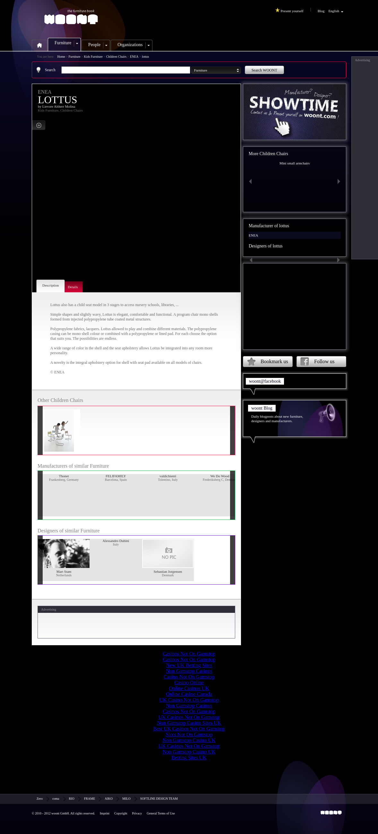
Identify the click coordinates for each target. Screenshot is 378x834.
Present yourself (290, 10)
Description (50, 285)
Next (340, 181)
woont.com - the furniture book (73, 17)
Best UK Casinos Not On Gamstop (189, 728)
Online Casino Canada (189, 694)
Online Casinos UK (189, 688)
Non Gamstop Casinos (189, 671)
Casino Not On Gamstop (189, 677)
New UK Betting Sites (189, 665)
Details (73, 287)
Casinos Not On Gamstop (189, 653)
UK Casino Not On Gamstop (189, 700)
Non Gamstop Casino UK (189, 740)
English (333, 11)
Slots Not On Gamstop (189, 734)
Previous (249, 181)
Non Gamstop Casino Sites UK (189, 723)
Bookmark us (274, 361)
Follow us (324, 361)
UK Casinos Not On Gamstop (188, 717)
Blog (321, 11)
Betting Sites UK (188, 757)
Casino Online (189, 682)
